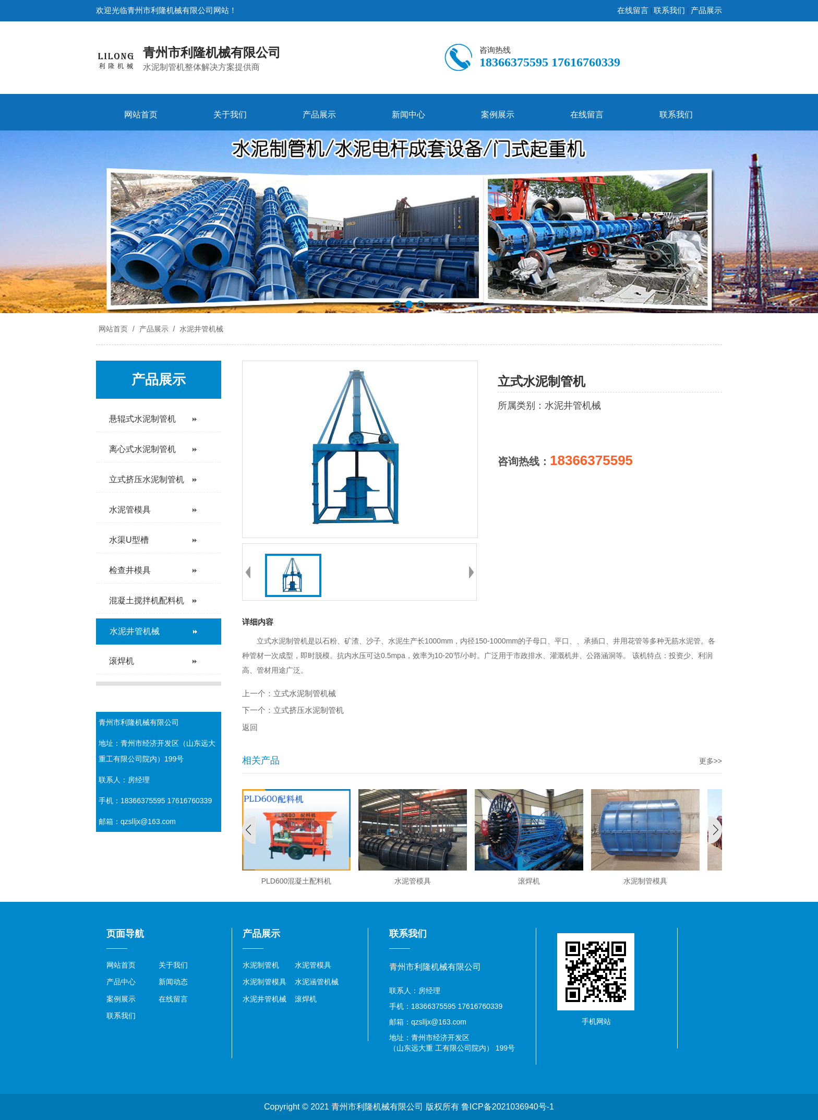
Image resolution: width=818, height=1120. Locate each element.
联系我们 (669, 10)
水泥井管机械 (200, 329)
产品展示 (706, 10)
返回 (250, 727)
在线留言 (632, 10)
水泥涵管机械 (317, 982)
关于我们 (230, 114)
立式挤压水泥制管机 (308, 710)
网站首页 (141, 114)
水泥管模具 (313, 965)
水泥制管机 (261, 965)
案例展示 (497, 114)
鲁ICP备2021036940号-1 (507, 1106)
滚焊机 (306, 999)
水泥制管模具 (264, 982)
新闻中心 (408, 114)
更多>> (710, 761)
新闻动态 (173, 982)
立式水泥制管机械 (304, 693)
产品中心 (121, 982)
